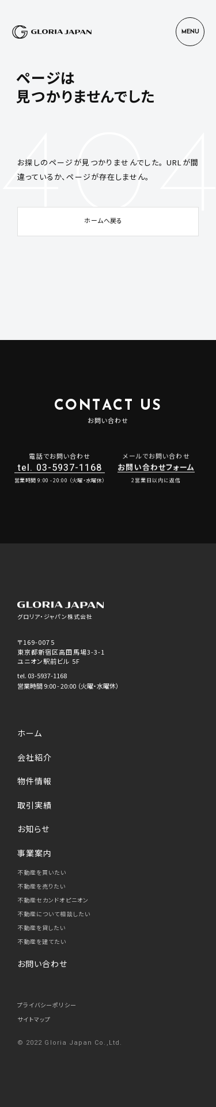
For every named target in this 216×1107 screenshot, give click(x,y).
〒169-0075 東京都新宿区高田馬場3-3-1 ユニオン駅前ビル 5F (61, 651)
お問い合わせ (42, 963)
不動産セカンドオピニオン (53, 900)
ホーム (29, 733)
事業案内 (34, 853)
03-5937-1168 (47, 675)
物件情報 (34, 781)
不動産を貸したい (41, 927)
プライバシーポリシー (47, 1004)
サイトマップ (34, 1019)
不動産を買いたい (42, 872)
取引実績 (34, 805)
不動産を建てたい (42, 941)
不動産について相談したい (53, 913)
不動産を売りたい (41, 886)
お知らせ (33, 828)
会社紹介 (34, 757)
